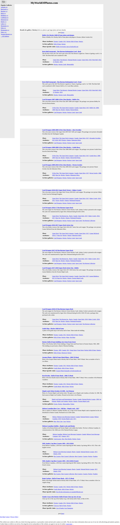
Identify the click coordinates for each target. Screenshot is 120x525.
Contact (7, 517)
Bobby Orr (92, 107)
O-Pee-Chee (55, 107)
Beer (55, 421)
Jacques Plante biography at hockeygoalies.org (68, 371)
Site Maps (72, 337)
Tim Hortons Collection (88, 220)
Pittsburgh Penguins (75, 200)
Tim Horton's (63, 60)
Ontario (81, 41)
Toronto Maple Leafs (77, 278)
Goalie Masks (57, 368)
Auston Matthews (94, 276)
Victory (57, 200)
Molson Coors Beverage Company (72, 434)
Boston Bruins (74, 109)
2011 (64, 41)
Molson (54, 417)
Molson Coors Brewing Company (66, 417)
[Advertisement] (61, 15)
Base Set (58, 109)
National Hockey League (74, 60)
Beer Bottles (68, 439)
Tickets (72, 404)
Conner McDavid (94, 233)
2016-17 (54, 235)
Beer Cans (59, 421)
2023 (90, 60)
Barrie (70, 216)
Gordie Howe (93, 155)
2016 (59, 453)
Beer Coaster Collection (67, 456)
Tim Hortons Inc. (63, 216)
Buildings (4, 15)
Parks (3, 28)
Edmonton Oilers (76, 140)
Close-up (56, 505)
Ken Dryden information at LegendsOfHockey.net (69, 492)
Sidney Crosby (93, 198)
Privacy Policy (14, 517)
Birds (3, 13)
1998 (97, 399)
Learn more (69, 524)
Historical (64, 353)
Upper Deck (56, 60)
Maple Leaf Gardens (62, 401)
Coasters (85, 456)
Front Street (80, 350)
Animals (4, 7)
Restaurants (5, 30)
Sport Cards (79, 112)
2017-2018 (55, 140)
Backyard (4, 9)
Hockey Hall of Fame (72, 41)
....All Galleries (5, 36)
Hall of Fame (57, 44)
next (63, 32)
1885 (60, 350)
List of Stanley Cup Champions (64, 508)
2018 (86, 319)
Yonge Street (73, 350)
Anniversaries (57, 439)
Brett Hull (95, 60)
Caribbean (4, 17)
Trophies (95, 456)
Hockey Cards (62, 64)
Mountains (5, 26)
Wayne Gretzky (94, 173)
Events (56, 404)
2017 (87, 107)
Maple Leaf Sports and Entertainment (62, 399)
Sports (78, 439)
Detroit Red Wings (75, 157)
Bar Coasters (57, 456)
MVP (60, 140)
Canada (61, 41)
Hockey (64, 44)
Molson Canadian (57, 434)
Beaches (4, 11)
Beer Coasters (78, 456)
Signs (3, 32)
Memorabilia (70, 64)
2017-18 (54, 278)
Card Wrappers (58, 112)
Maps (67, 337)
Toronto (56, 41)
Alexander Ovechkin (94, 138)
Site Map (2, 517)
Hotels (3, 21)
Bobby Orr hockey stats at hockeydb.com (67, 46)
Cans (64, 421)
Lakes (3, 24)
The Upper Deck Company (67, 107)
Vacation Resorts (6, 34)
